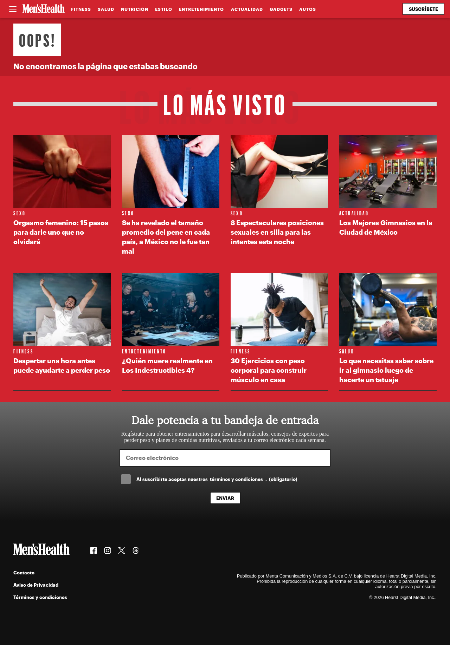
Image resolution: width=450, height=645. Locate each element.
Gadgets (281, 9)
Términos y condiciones (40, 597)
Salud (106, 9)
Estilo (163, 9)
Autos (307, 9)
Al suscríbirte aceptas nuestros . (216, 479)
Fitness (81, 9)
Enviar (225, 498)
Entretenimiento (201, 9)
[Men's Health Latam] (43, 9)
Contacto (23, 572)
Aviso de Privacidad (35, 584)
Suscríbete (423, 9)
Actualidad (247, 9)
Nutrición (134, 9)
